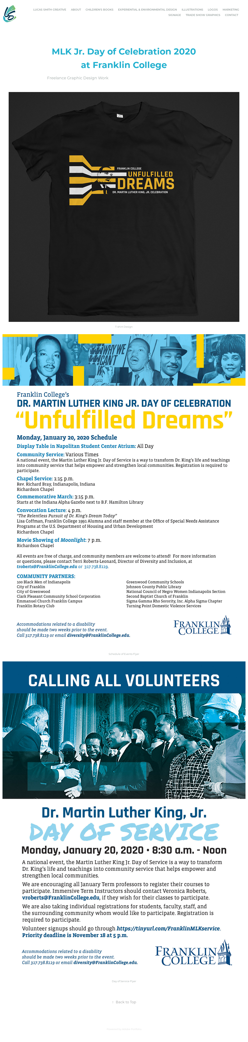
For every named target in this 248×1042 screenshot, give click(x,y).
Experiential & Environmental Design (147, 9)
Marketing (231, 9)
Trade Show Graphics (203, 15)
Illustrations (192, 9)
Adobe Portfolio (131, 1029)
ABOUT (76, 9)
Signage (174, 15)
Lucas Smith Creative (49, 9)
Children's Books (99, 9)
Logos (213, 9)
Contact (231, 15)
